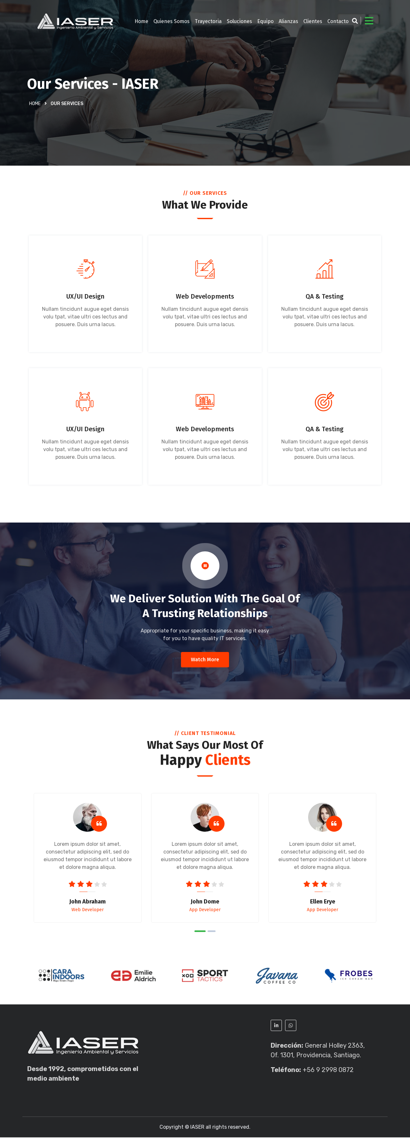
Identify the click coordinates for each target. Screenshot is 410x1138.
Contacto (337, 21)
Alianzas (288, 21)
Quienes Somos (171, 21)
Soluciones (239, 21)
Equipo (265, 21)
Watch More (205, 660)
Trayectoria (208, 21)
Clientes (312, 21)
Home (141, 21)
